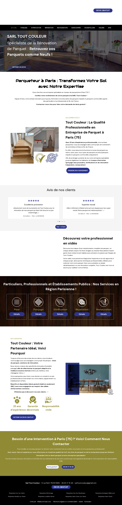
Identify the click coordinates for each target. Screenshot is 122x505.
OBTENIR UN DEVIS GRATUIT (23, 417)
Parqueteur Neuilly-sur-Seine (16, 496)
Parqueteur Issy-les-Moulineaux (75, 493)
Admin (81, 502)
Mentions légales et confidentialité (65, 502)
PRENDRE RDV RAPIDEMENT (78, 171)
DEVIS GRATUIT (103, 10)
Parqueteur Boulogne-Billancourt (105, 493)
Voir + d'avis (61, 227)
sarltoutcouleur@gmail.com (85, 483)
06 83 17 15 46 (68, 467)
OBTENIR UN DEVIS (19, 67)
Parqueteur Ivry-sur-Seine (17, 493)
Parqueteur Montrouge (46, 493)
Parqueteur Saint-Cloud (105, 496)
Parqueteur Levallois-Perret (46, 496)
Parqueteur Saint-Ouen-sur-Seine (76, 496)
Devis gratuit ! (52, 467)
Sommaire (87, 502)
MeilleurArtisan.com (44, 502)
